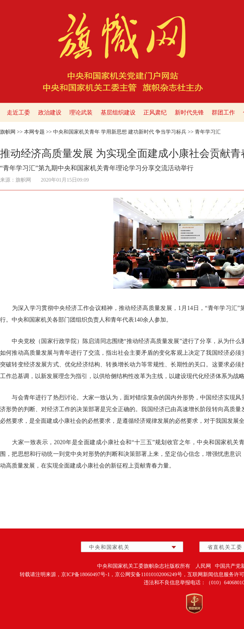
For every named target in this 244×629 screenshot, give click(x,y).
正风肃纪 (155, 112)
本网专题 (34, 132)
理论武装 (81, 112)
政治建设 (49, 112)
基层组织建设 (118, 112)
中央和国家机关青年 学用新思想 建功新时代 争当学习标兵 (119, 132)
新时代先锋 (189, 112)
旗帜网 (8, 132)
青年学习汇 (208, 132)
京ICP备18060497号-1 (85, 574)
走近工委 (18, 112)
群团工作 (223, 112)
